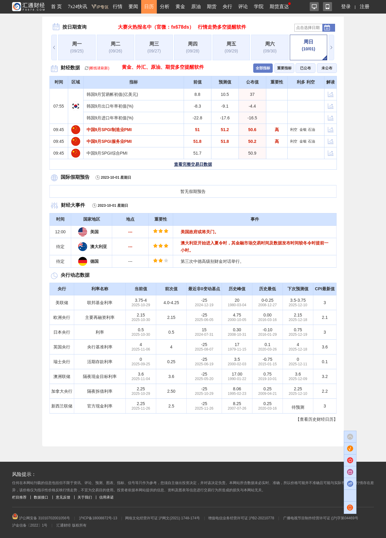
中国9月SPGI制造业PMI (109, 129)
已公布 (305, 68)
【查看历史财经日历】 (317, 419)
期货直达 (279, 6)
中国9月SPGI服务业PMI (109, 141)
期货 (212, 6)
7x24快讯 (77, 6)
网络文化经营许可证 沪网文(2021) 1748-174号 (162, 518)
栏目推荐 (19, 497)
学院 (259, 6)
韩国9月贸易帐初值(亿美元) (112, 94)
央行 (227, 6)
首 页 (56, 6)
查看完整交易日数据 (193, 164)
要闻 (133, 6)
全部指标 (263, 68)
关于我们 (85, 497)
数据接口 (41, 497)
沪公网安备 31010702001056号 (41, 518)
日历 (149, 6)
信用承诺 (106, 497)
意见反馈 (63, 497)
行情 (117, 6)
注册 (364, 6)
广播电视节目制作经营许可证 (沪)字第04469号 (320, 518)
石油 (311, 129)
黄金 (180, 6)
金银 (303, 129)
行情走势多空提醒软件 (222, 27)
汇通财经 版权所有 (71, 525)
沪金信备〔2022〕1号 (29, 525)
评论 (243, 6)
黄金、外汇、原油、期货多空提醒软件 (163, 67)
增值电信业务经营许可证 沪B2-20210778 (241, 518)
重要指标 (284, 68)
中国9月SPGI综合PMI (107, 153)
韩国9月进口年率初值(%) (110, 117)
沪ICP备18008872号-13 (98, 518)
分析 (164, 6)
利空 (293, 129)
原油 (196, 6)
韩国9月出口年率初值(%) (110, 106)
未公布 (326, 68)
